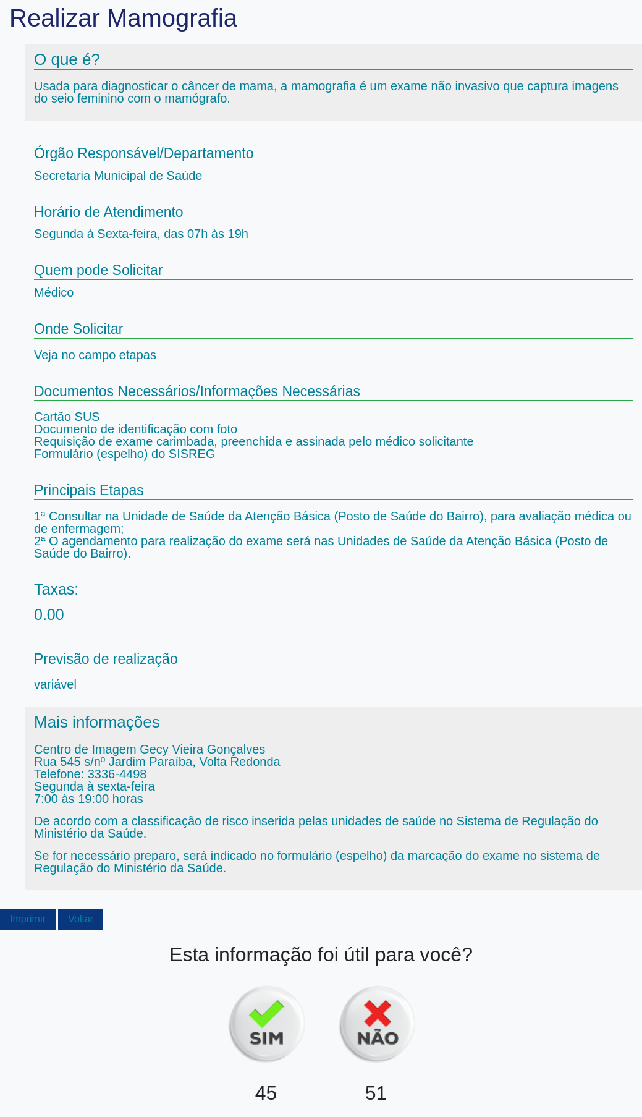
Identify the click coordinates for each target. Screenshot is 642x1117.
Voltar (80, 919)
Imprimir (28, 919)
